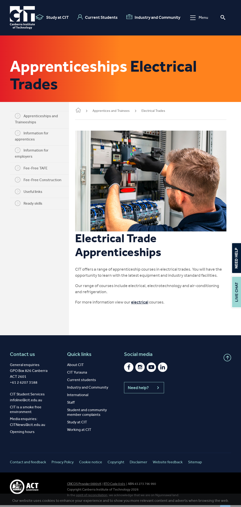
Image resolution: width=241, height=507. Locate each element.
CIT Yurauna (77, 374)
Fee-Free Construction (41, 180)
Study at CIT (51, 17)
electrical (146, 304)
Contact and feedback (28, 464)
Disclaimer (138, 464)
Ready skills (32, 203)
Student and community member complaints (87, 414)
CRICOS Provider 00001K (84, 486)
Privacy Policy (63, 464)
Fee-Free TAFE (34, 168)
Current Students (97, 17)
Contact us (22, 356)
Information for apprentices (35, 135)
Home (84, 110)
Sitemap (195, 464)
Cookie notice (90, 464)
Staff (71, 404)
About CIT (75, 366)
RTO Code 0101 (114, 486)
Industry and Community (153, 17)
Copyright (116, 464)
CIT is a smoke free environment (25, 411)
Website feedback (168, 464)
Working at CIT (79, 431)
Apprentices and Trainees (117, 111)
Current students (81, 381)
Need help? (144, 389)
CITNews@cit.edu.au (27, 426)
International (77, 396)
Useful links (32, 191)
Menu (199, 17)
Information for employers (35, 153)
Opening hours (22, 433)
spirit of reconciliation (91, 497)
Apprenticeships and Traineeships (39, 118)
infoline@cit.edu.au (26, 402)
